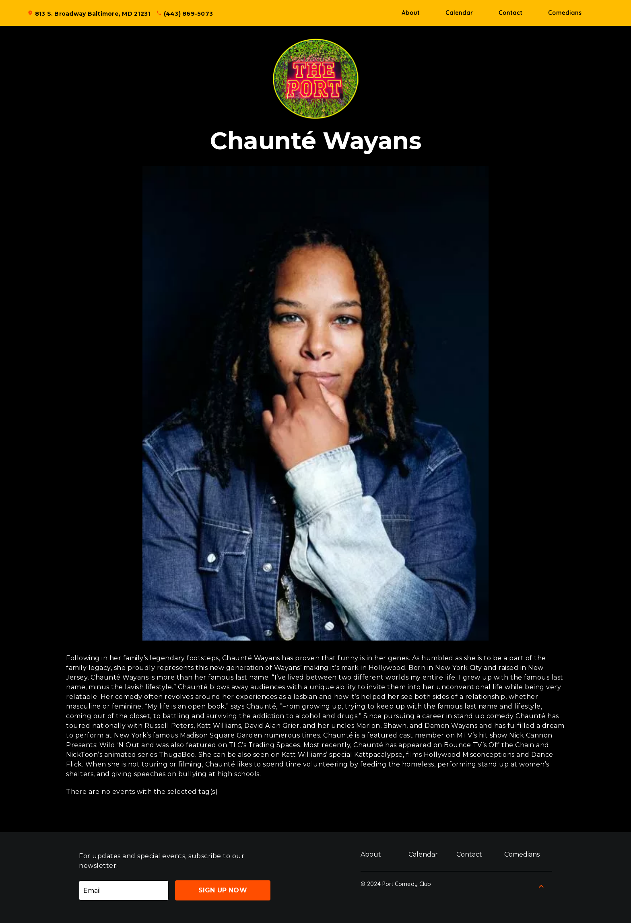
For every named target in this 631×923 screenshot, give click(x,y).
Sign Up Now (222, 890)
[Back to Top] (541, 886)
